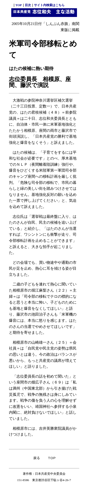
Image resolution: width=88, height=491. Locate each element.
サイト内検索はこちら (49, 5)
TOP (18, 5)
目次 (28, 5)
